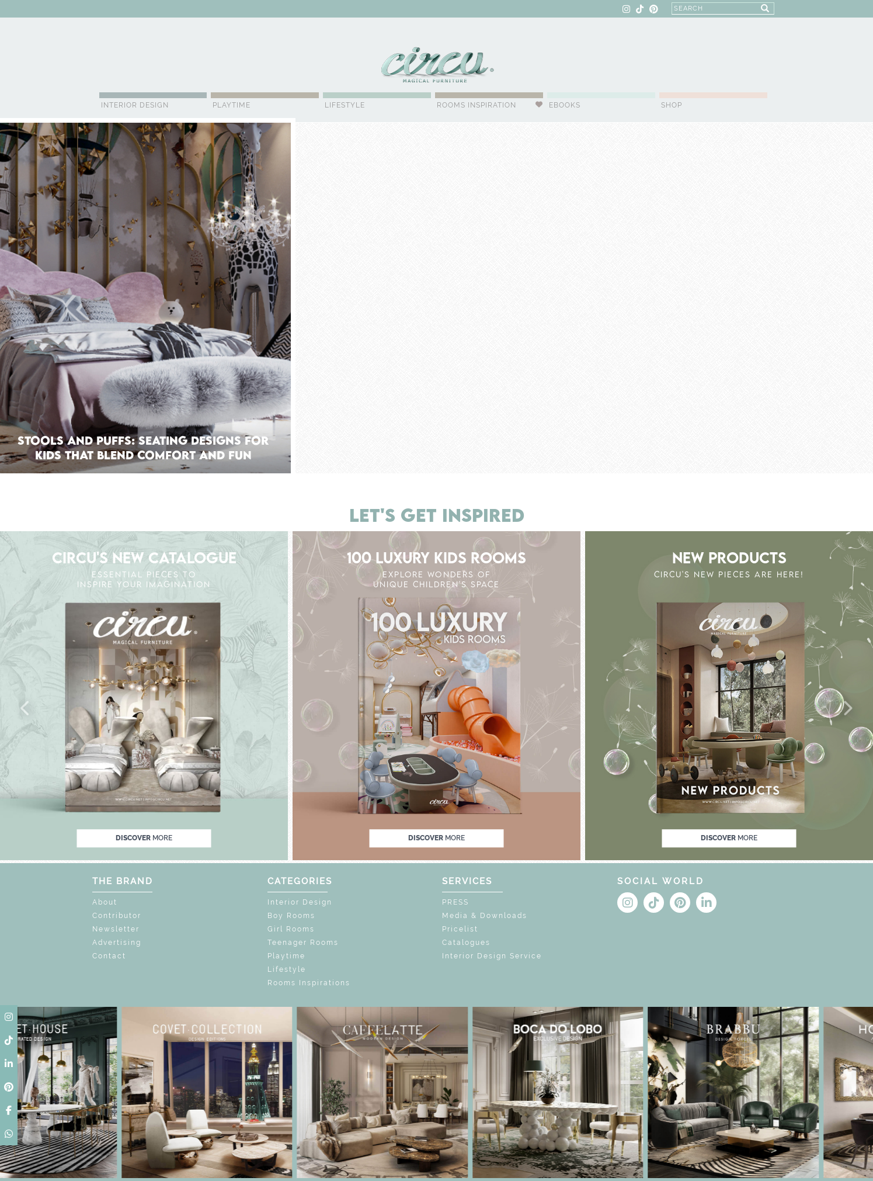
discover (144, 838)
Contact (109, 956)
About (104, 902)
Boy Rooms (291, 916)
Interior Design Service (492, 956)
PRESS (455, 902)
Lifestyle (345, 105)
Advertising (116, 942)
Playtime (232, 105)
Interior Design (135, 105)
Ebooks (564, 105)
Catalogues (466, 942)
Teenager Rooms (303, 942)
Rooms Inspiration (476, 105)
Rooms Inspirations (308, 983)
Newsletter (116, 929)
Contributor (116, 916)
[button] (25, 709)
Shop (671, 105)
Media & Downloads (484, 916)
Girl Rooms (291, 929)
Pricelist (460, 929)
